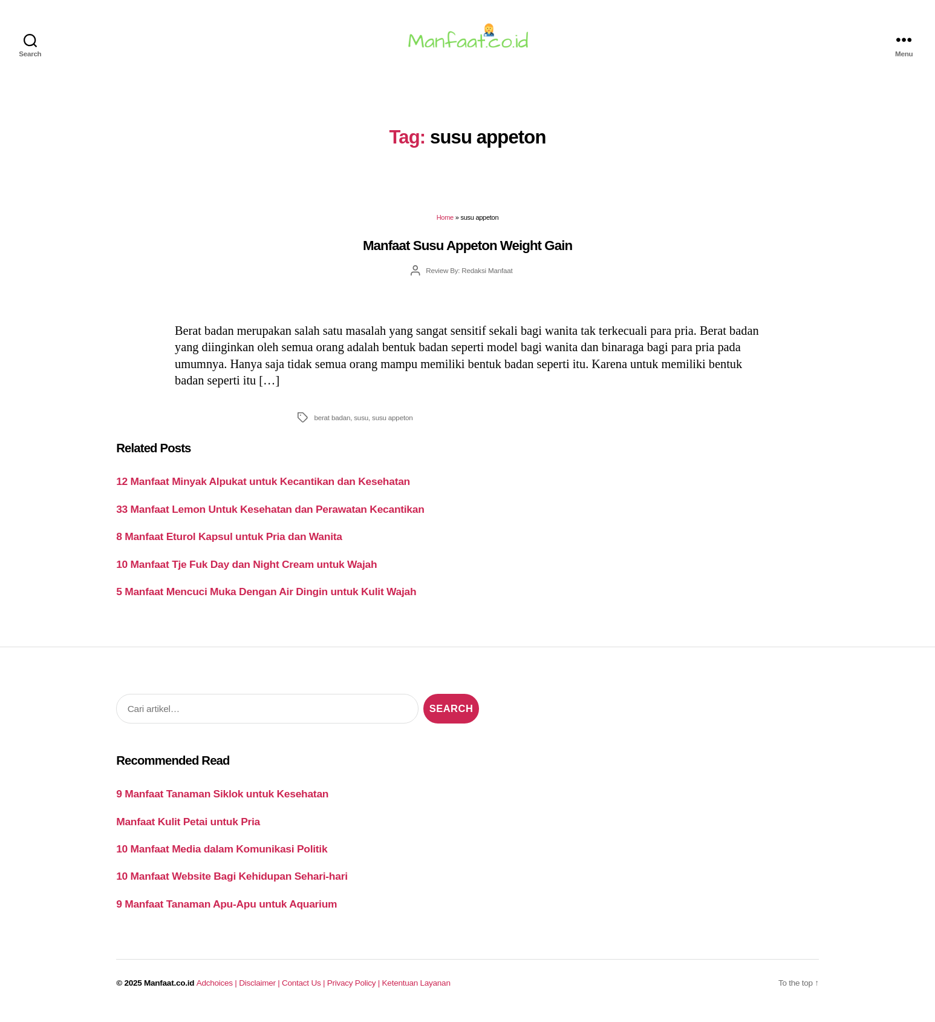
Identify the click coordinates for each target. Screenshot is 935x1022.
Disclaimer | (260, 989)
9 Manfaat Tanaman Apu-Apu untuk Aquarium (226, 911)
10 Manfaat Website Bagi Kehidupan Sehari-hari (232, 883)
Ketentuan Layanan (416, 989)
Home (445, 224)
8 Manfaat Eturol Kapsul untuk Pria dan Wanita (229, 544)
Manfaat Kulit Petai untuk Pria (188, 828)
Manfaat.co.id (169, 989)
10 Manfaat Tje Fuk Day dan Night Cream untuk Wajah (246, 571)
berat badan (332, 425)
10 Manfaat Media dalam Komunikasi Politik (221, 856)
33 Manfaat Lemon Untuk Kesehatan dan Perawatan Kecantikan (270, 516)
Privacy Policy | (354, 989)
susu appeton (392, 425)
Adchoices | (218, 989)
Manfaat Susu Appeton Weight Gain (467, 252)
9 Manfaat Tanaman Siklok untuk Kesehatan (222, 801)
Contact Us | (304, 989)
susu (361, 425)
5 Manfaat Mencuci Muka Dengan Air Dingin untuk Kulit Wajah (266, 599)
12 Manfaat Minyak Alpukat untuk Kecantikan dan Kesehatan (263, 489)
